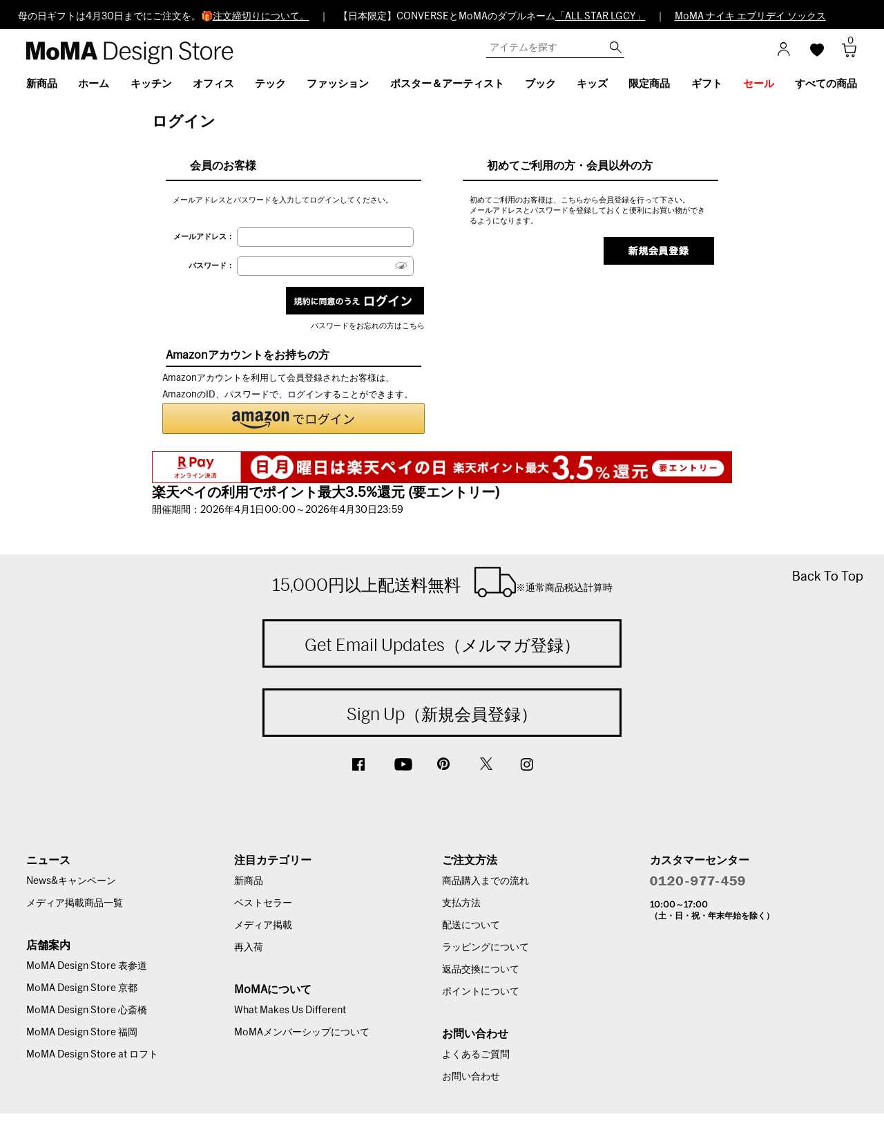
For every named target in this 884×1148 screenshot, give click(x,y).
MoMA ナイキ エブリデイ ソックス (750, 16)
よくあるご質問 (476, 1055)
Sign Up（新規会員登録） (442, 714)
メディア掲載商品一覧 (74, 903)
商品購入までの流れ (485, 881)
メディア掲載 (263, 925)
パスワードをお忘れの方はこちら (368, 326)
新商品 (248, 881)
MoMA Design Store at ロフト (92, 1055)
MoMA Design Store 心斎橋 (86, 1010)
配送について (471, 925)
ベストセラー (263, 903)
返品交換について (480, 970)
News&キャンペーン (71, 881)
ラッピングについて (485, 947)
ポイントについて (480, 992)
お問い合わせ (471, 1077)
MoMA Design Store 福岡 (81, 1032)
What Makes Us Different (290, 1010)
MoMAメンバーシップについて (301, 1032)
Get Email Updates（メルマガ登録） (442, 645)
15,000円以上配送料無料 (442, 582)
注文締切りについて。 (261, 16)
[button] (293, 418)
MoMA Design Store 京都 (81, 988)
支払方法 (461, 903)
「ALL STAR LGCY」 (600, 16)
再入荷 (248, 947)
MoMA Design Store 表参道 (86, 966)
